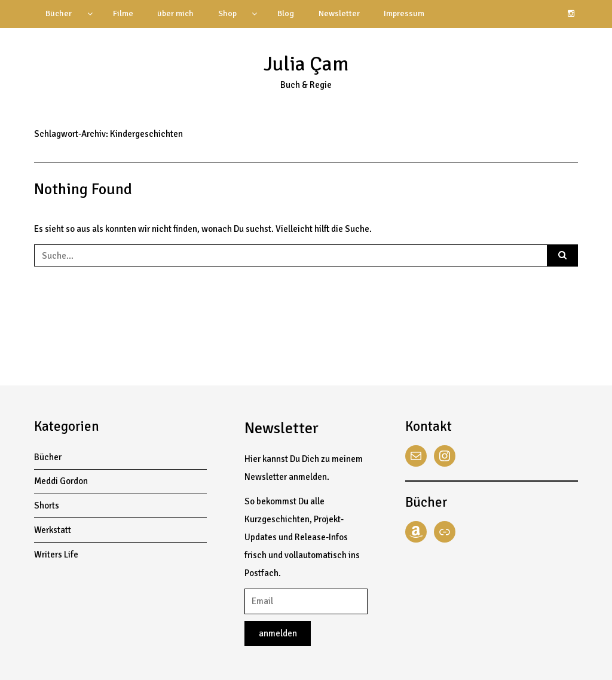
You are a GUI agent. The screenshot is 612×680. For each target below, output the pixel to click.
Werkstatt (52, 530)
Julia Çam (306, 63)
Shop (227, 13)
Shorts (46, 505)
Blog (285, 13)
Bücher (58, 13)
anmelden (278, 633)
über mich (175, 13)
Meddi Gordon (61, 481)
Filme (123, 13)
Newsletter (339, 13)
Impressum (404, 13)
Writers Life (56, 554)
